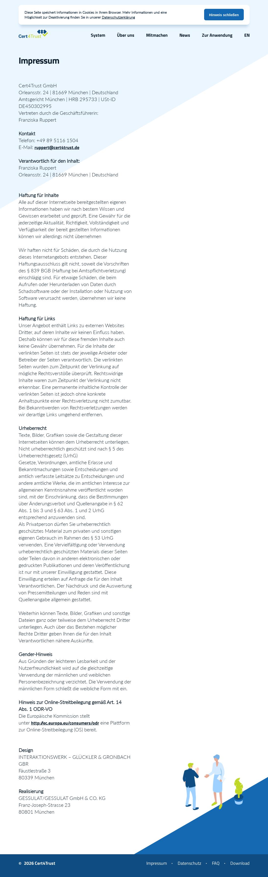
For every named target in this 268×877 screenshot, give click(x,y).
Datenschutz (189, 863)
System (98, 35)
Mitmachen (157, 35)
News (184, 35)
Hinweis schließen (224, 15)
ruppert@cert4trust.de (57, 147)
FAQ (216, 863)
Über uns (125, 35)
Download (240, 863)
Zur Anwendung (217, 35)
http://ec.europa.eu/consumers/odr (65, 723)
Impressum (156, 863)
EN (247, 35)
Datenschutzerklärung (118, 17)
